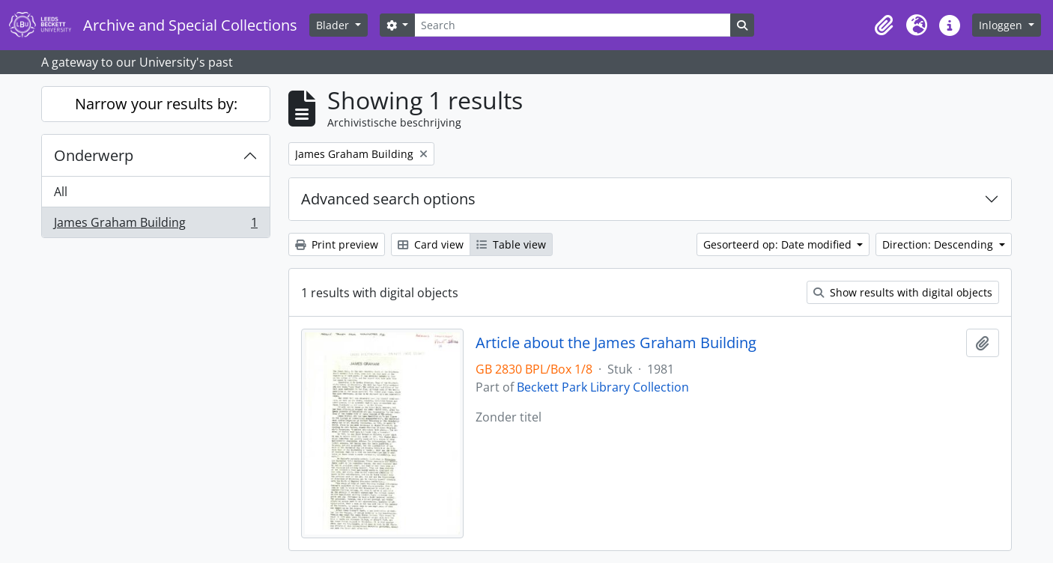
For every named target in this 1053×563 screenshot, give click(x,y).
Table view (511, 244)
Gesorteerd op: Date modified (779, 244)
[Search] (572, 25)
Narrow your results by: (156, 104)
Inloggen (1002, 25)
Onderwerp (93, 155)
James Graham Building (155, 225)
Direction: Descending (939, 244)
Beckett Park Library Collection (603, 387)
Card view (431, 244)
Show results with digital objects (902, 292)
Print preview (336, 244)
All (60, 191)
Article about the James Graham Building (616, 343)
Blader (334, 25)
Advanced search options (388, 199)
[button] (883, 25)
